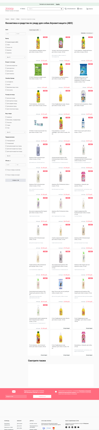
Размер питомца (10, 92)
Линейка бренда (9, 75)
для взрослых (10, 65)
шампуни (9, 114)
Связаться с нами (8, 427)
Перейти (58, 1)
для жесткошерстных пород (14, 146)
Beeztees (9, 47)
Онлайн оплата (33, 423)
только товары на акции (13, 172)
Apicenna (9, 50)
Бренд (7, 36)
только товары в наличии (13, 167)
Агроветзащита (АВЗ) (12, 39)
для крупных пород (12, 98)
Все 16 (16, 129)
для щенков (10, 68)
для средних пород (12, 101)
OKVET (8, 82)
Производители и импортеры (34, 426)
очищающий (10, 140)
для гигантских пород (12, 106)
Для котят (19, 425)
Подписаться (42, 391)
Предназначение (9, 134)
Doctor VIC (9, 44)
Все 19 (16, 54)
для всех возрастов (12, 63)
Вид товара (8, 111)
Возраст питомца (10, 59)
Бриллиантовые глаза (12, 84)
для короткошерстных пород (14, 148)
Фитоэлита (10, 87)
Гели (8, 125)
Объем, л (7, 158)
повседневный (11, 138)
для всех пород (11, 95)
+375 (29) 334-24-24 (71, 6)
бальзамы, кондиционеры (13, 117)
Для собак (19, 428)
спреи (8, 122)
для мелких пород (11, 103)
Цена (6, 27)
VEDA (8, 42)
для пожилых (10, 71)
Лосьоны (9, 120)
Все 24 (16, 153)
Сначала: (83, 30)
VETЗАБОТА (10, 79)
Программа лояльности (7, 424)
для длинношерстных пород (14, 143)
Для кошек (19, 423)
